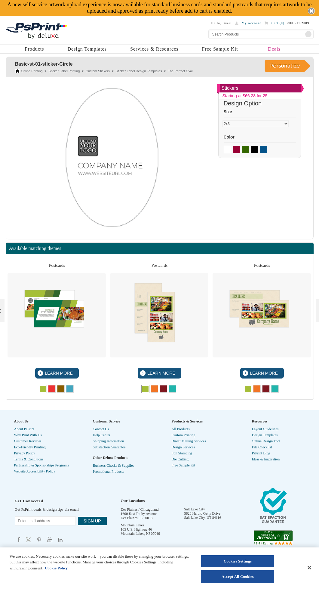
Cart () (277, 23)
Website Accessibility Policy (34, 471)
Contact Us (101, 429)
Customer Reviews (27, 441)
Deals (274, 48)
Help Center (101, 435)
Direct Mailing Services (189, 441)
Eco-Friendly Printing (30, 447)
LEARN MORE (58, 373)
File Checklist (262, 447)
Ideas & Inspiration (266, 459)
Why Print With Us (28, 435)
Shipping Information (108, 441)
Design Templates (87, 48)
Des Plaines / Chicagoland (139, 509)
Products (34, 48)
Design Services (183, 447)
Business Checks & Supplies (113, 465)
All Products (181, 429)
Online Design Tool (266, 441)
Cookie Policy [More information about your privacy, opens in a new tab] (56, 568)
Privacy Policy (24, 453)
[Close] (309, 567)
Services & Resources (154, 48)
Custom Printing (183, 435)
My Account (251, 23)
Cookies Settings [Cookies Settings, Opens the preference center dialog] (238, 561)
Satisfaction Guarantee (109, 447)
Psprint (19, 539)
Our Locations (133, 500)
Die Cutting (180, 459)
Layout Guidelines (265, 429)
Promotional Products (108, 471)
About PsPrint (24, 429)
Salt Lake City (194, 509)
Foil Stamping (182, 453)
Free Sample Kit (220, 48)
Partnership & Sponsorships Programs (41, 465)
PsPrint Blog (261, 453)
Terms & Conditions (29, 459)
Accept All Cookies (238, 576)
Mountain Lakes (132, 525)
